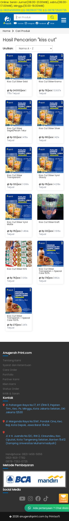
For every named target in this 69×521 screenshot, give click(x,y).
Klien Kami (9, 384)
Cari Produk (22, 31)
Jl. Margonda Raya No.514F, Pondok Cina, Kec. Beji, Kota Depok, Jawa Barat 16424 (34, 423)
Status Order (11, 389)
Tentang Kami (12, 360)
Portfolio (8, 374)
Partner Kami (11, 379)
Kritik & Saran (11, 393)
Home (6, 31)
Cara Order (10, 370)
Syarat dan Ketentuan (17, 365)
